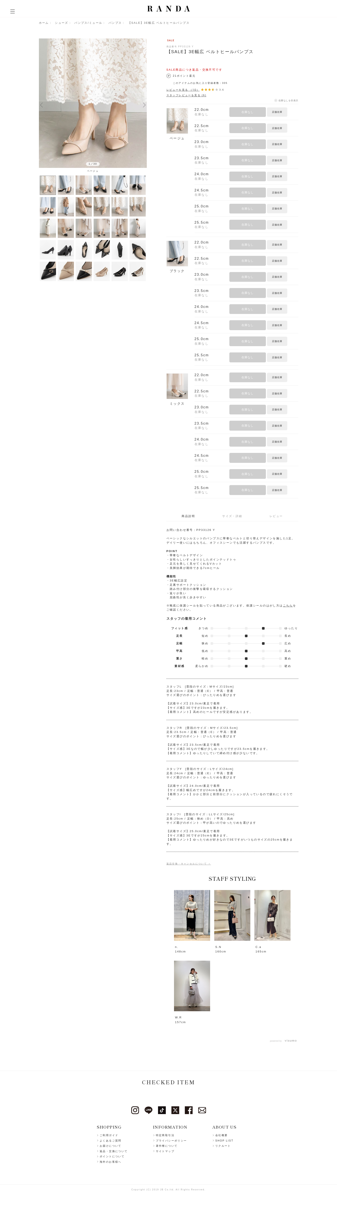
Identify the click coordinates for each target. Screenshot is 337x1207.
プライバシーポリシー (171, 1140)
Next (144, 104)
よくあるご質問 (110, 1140)
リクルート (223, 1145)
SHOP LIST (224, 1140)
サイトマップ (165, 1151)
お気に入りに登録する (293, 112)
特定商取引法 (165, 1135)
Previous (41, 104)
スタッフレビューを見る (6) (186, 95)
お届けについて (110, 1145)
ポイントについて (112, 1156)
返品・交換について (114, 1151)
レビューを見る (183, 90)
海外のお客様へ (110, 1161)
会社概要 (221, 1135)
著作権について (167, 1145)
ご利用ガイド (109, 1135)
